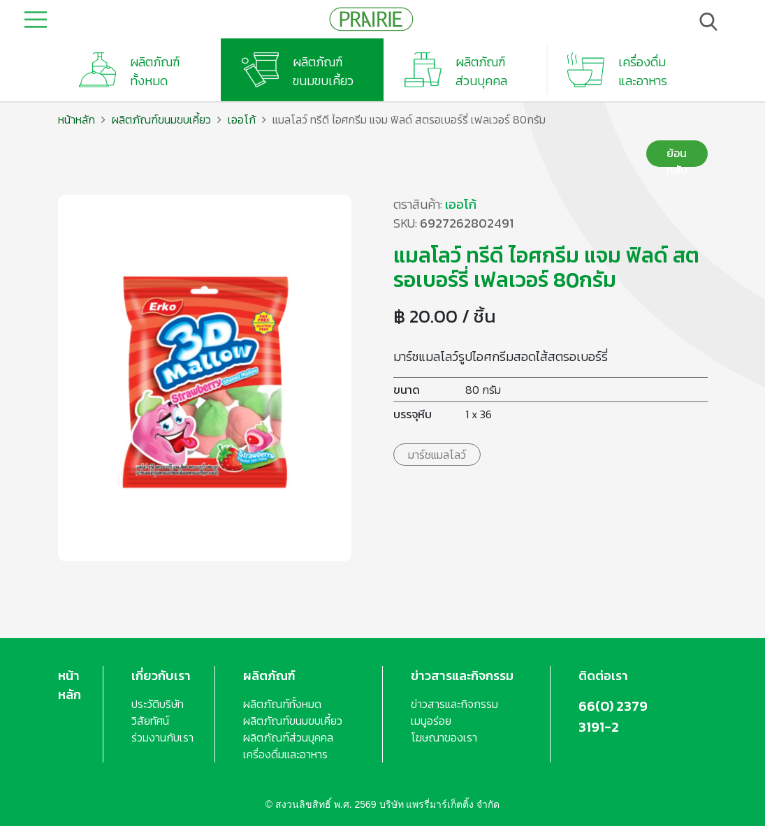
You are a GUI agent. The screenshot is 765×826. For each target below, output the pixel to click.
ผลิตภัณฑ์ (269, 675)
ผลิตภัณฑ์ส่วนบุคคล (288, 737)
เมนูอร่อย (431, 720)
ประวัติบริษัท (157, 703)
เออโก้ (242, 119)
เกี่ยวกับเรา (161, 675)
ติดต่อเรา (603, 675)
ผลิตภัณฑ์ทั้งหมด (282, 703)
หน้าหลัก (76, 119)
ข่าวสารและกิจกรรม (462, 675)
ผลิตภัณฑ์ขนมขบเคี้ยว (161, 119)
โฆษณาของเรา (444, 737)
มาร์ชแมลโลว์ (437, 454)
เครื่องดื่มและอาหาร (285, 754)
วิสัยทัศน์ (150, 720)
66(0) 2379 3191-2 (613, 716)
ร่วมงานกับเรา (162, 737)
